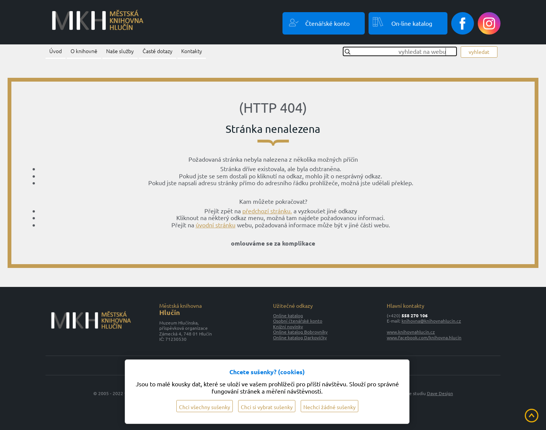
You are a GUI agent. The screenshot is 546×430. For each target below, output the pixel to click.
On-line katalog (411, 23)
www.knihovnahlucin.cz (411, 332)
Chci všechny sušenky (204, 406)
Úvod (55, 51)
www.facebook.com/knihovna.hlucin (424, 337)
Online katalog (288, 315)
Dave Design (440, 393)
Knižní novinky (288, 326)
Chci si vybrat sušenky (267, 406)
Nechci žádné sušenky (329, 406)
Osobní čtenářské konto (297, 321)
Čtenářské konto (327, 23)
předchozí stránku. (267, 210)
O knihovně (84, 51)
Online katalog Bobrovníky (300, 332)
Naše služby (120, 51)
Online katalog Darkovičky (300, 337)
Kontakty (191, 51)
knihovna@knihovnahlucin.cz (431, 321)
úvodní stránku (215, 224)
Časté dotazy (158, 51)
